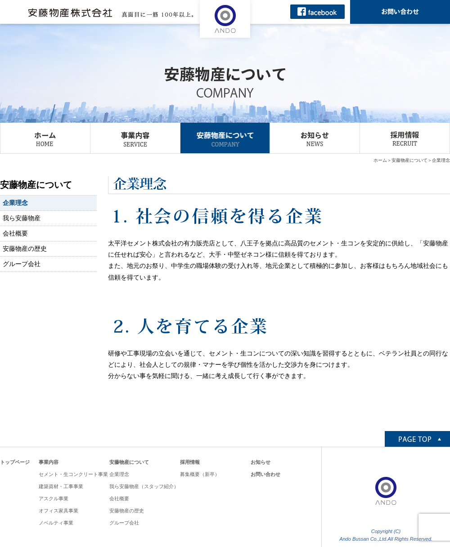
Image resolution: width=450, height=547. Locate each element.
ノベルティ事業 (56, 522)
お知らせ (260, 462)
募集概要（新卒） (200, 474)
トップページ (15, 462)
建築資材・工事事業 (61, 486)
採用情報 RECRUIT (405, 138)
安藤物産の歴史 (25, 248)
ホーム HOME (45, 138)
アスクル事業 (53, 498)
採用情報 (190, 462)
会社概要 (15, 233)
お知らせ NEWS (315, 138)
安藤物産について (410, 160)
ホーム (380, 160)
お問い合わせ (265, 474)
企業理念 (15, 202)
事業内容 (48, 462)
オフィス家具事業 (58, 510)
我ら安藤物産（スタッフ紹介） (144, 486)
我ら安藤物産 (21, 218)
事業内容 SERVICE (135, 138)
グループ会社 (21, 263)
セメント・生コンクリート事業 (73, 474)
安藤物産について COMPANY (225, 138)
